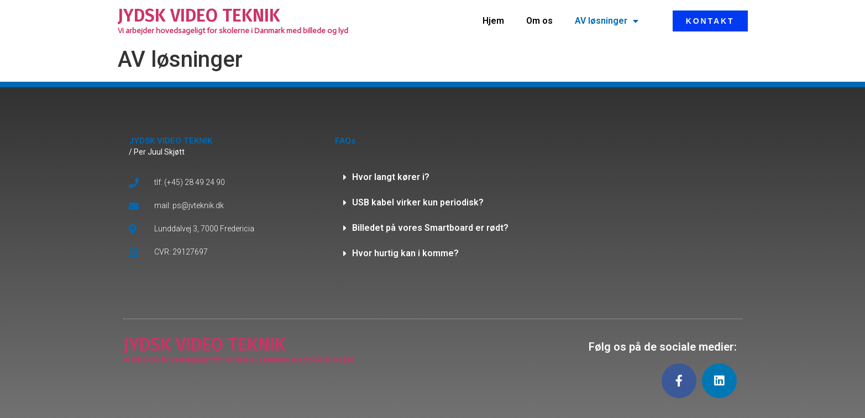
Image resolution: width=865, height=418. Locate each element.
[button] (432, 177)
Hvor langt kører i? (390, 177)
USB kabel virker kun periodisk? (418, 202)
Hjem (493, 20)
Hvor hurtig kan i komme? (405, 253)
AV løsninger (606, 21)
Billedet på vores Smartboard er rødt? (430, 228)
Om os (539, 20)
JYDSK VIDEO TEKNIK (199, 15)
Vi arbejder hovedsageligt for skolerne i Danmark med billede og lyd (233, 30)
